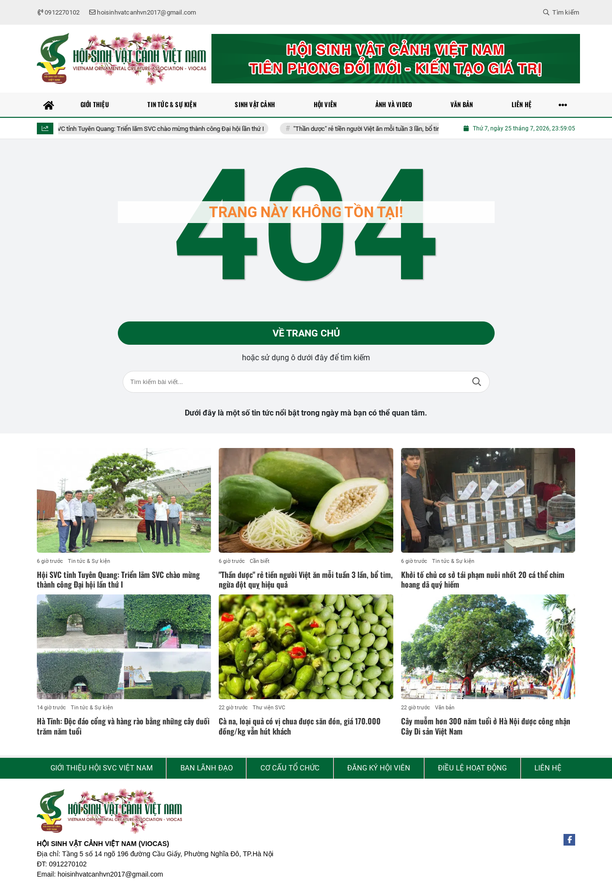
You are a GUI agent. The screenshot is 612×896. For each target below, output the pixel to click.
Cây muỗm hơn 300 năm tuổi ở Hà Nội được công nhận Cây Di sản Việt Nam (485, 726)
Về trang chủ (306, 333)
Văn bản (444, 707)
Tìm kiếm (477, 382)
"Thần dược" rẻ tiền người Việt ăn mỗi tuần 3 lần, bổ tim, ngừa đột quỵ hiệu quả (406, 128)
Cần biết (260, 561)
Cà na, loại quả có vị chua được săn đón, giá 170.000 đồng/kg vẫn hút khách (300, 726)
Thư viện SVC (269, 707)
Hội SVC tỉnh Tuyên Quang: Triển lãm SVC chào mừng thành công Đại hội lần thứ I (160, 128)
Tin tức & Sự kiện (89, 561)
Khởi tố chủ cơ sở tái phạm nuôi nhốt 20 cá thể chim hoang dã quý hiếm (482, 580)
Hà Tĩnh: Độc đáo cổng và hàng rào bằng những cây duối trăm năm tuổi (123, 726)
